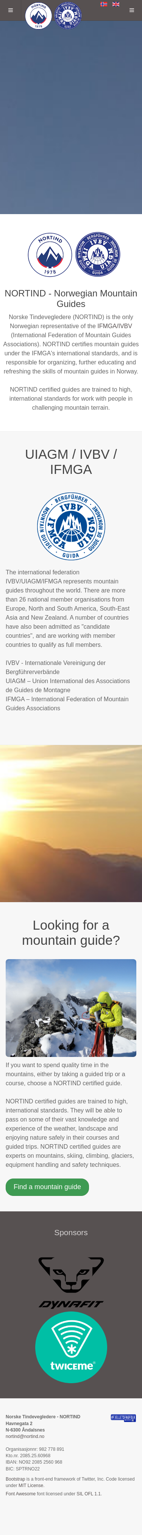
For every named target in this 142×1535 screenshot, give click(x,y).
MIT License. (31, 1485)
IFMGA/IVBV (114, 326)
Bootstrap (15, 1479)
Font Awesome (21, 1493)
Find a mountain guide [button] (47, 1187)
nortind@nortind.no (25, 1436)
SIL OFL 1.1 (88, 1493)
